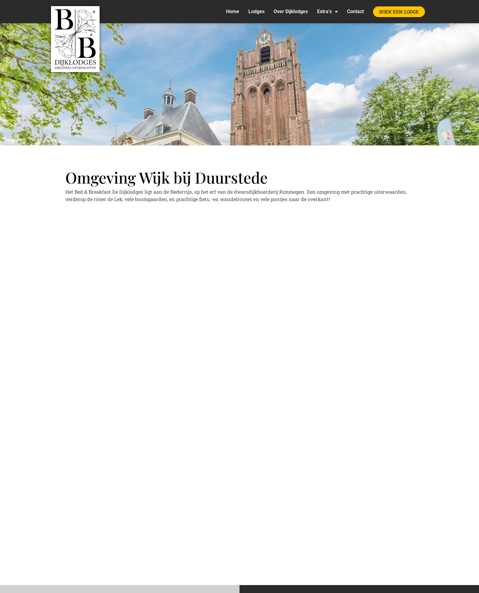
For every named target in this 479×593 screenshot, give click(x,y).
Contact (355, 11)
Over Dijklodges (291, 11)
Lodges (256, 11)
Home (232, 11)
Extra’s (327, 11)
